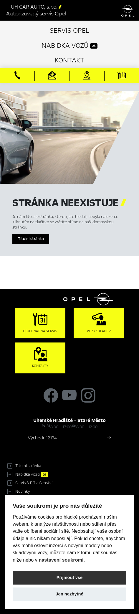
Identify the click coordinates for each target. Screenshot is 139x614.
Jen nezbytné (69, 594)
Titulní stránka (31, 238)
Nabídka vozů (69, 45)
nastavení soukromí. (62, 559)
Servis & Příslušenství (33, 483)
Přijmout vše (70, 577)
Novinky (22, 491)
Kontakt (70, 60)
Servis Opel (69, 30)
